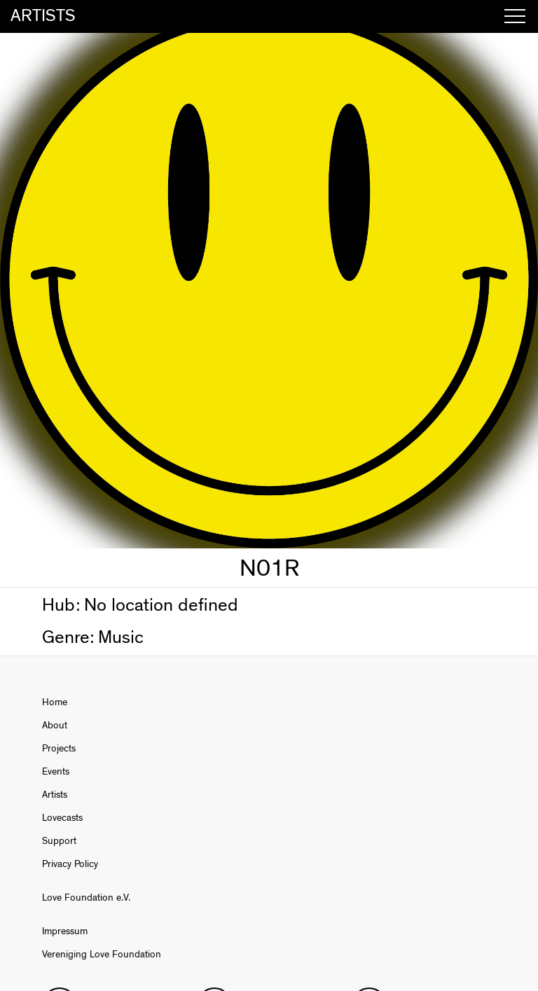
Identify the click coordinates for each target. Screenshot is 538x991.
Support (59, 841)
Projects (59, 749)
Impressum (65, 931)
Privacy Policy (70, 864)
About (54, 725)
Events (55, 772)
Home (54, 702)
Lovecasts (62, 818)
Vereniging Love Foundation (101, 954)
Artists (54, 795)
